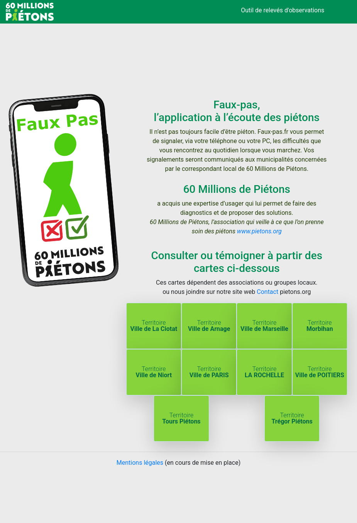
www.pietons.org (259, 231)
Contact (267, 291)
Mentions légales (140, 462)
